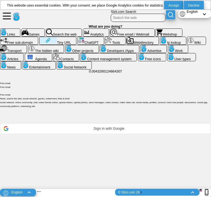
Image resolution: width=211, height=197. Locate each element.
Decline (193, 5)
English (192, 12)
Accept (173, 5)
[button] (105, 128)
